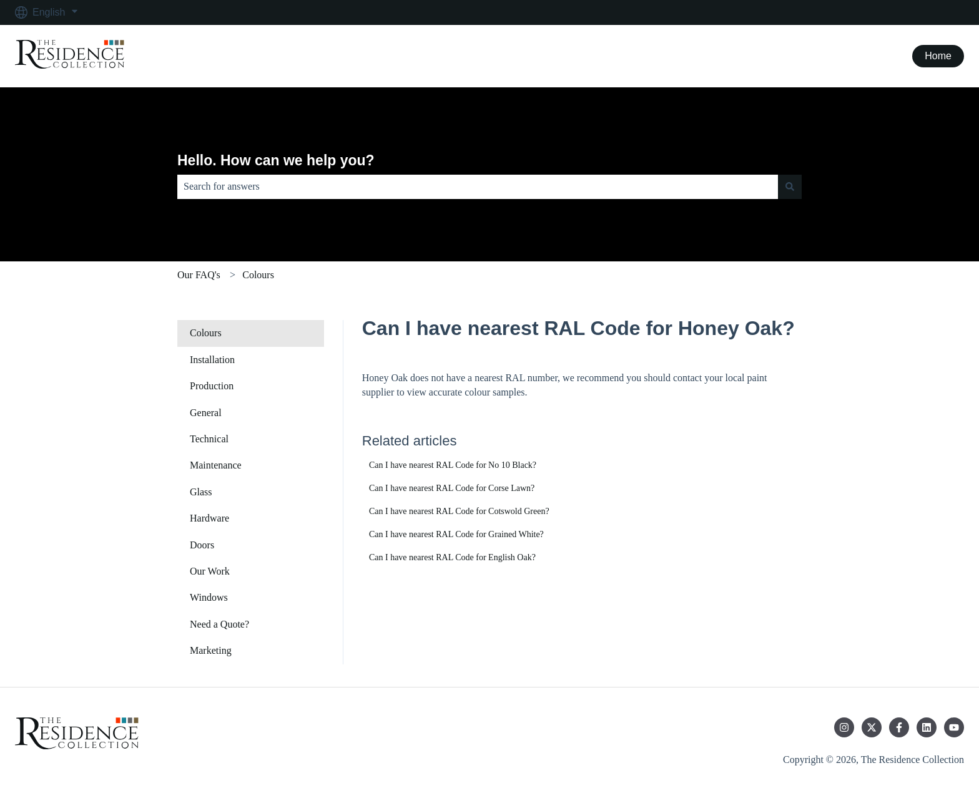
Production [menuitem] (212, 386)
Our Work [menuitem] (210, 571)
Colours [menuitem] (206, 333)
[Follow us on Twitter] (872, 727)
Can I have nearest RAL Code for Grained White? (456, 534)
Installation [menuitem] (212, 359)
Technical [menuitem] (209, 439)
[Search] (790, 186)
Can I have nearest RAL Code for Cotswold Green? (459, 511)
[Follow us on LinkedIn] (927, 727)
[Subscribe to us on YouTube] (954, 727)
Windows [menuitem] (209, 597)
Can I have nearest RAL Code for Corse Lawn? (451, 488)
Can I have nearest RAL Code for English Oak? (452, 557)
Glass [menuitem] (201, 492)
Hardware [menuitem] (209, 518)
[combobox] (477, 186)
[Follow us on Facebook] (899, 727)
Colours (258, 275)
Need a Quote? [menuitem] (219, 624)
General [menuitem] (206, 412)
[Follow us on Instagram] (844, 727)
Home (938, 56)
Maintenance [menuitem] (216, 465)
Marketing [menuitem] (211, 650)
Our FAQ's (198, 275)
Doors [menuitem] (202, 545)
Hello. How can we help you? (276, 160)
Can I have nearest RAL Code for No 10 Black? (452, 465)
